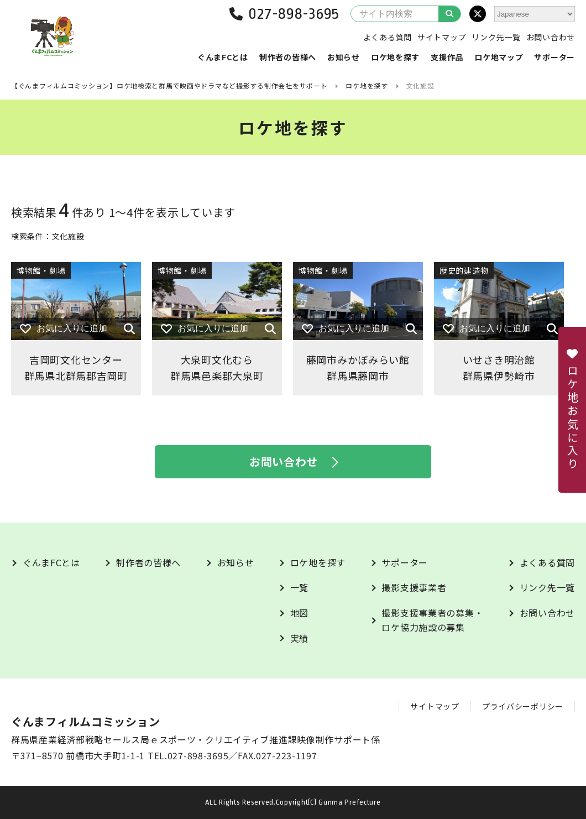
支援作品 (447, 56)
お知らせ (343, 56)
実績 (299, 638)
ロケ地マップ (498, 56)
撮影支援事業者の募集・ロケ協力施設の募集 (432, 620)
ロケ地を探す (395, 56)
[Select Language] (534, 14)
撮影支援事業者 (413, 587)
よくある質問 (387, 37)
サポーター (554, 56)
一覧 (299, 587)
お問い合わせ (550, 37)
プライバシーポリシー (522, 706)
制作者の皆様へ (287, 56)
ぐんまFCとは (222, 56)
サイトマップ (441, 37)
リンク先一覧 (496, 37)
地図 (299, 612)
